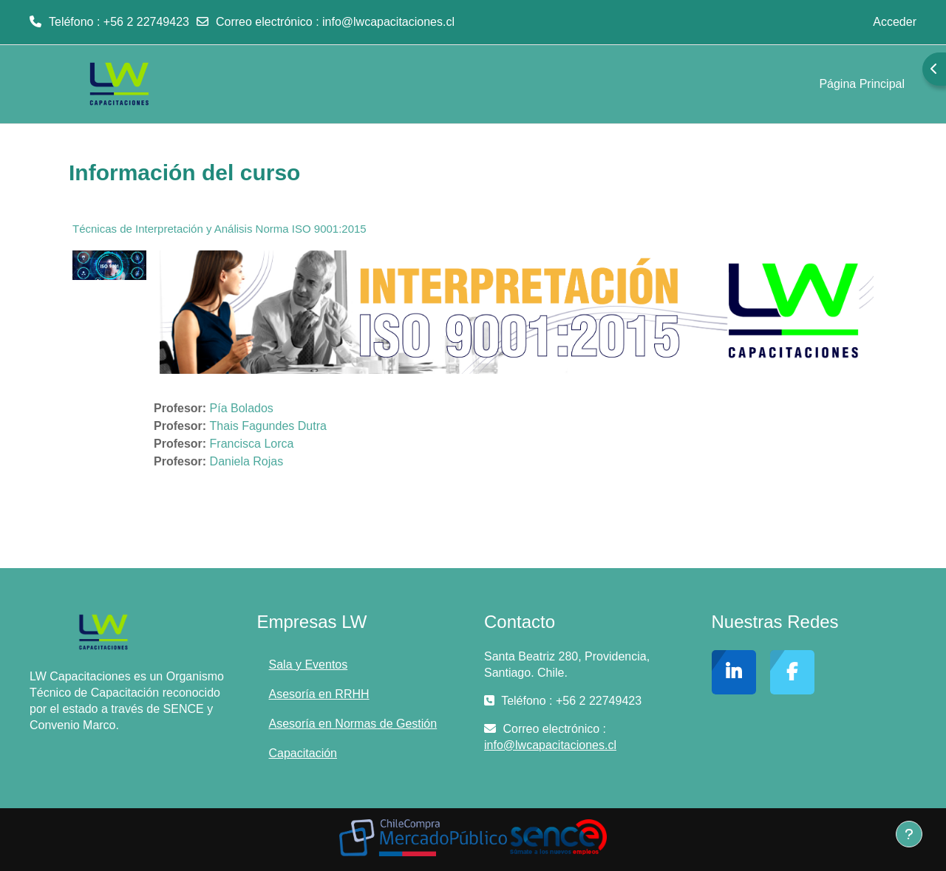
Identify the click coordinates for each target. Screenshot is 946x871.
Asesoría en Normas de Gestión (353, 723)
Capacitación (303, 753)
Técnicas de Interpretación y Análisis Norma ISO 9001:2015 (219, 228)
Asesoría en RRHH (319, 694)
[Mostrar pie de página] (909, 834)
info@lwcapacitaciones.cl (388, 22)
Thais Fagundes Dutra (268, 426)
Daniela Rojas (248, 461)
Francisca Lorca (252, 443)
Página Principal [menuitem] (862, 84)
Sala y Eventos (308, 664)
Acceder (894, 22)
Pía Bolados (241, 408)
